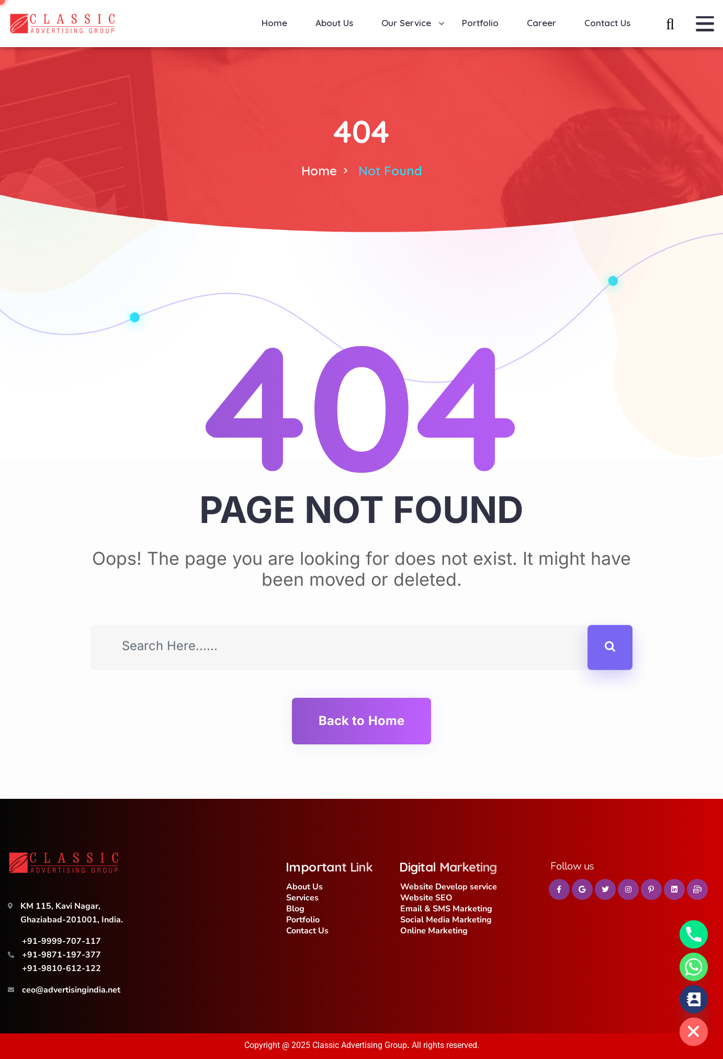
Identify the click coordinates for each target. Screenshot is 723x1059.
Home (319, 171)
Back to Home (361, 720)
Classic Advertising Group (359, 1045)
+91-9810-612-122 (61, 968)
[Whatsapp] (694, 967)
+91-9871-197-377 (61, 955)
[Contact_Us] (694, 999)
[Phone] (694, 934)
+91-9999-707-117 (61, 941)
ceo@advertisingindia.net (71, 990)
